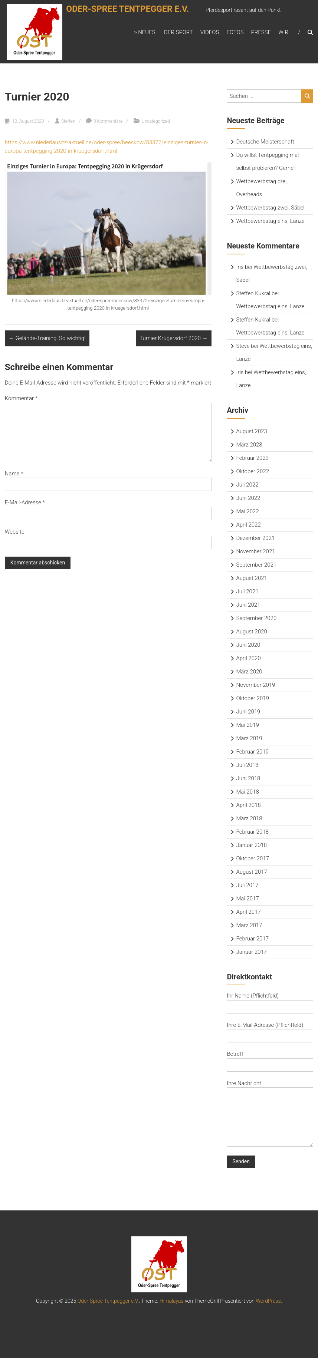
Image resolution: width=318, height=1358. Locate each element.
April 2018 (248, 805)
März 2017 (249, 925)
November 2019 (255, 685)
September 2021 (256, 564)
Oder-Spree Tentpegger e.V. (136, 14)
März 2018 (249, 818)
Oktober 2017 (252, 858)
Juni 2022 (248, 498)
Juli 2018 (247, 765)
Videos (209, 32)
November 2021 (255, 551)
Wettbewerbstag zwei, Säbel (270, 207)
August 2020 (251, 631)
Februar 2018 (252, 831)
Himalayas (172, 1301)
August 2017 (251, 871)
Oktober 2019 (252, 698)
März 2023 (249, 444)
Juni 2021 (248, 604)
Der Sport (178, 32)
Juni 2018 (248, 778)
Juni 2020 (248, 645)
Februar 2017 (252, 938)
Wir (283, 32)
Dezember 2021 (255, 538)
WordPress (268, 1301)
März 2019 (249, 738)
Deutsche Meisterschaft (265, 141)
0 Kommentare (108, 121)
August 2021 (251, 578)
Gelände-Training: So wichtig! (47, 338)
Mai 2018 (247, 791)
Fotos (234, 32)
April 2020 (248, 658)
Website (14, 531)
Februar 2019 (252, 751)
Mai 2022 (247, 511)
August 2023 (251, 431)
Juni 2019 (248, 711)
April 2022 (248, 524)
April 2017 (248, 912)
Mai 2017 (247, 898)
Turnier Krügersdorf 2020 (174, 338)
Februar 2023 (252, 458)
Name (14, 473)
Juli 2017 (247, 885)
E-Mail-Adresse (25, 502)
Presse (261, 32)
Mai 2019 (247, 725)
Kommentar (21, 398)
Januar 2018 (251, 845)
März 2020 (249, 671)
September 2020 (256, 618)
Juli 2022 (247, 484)
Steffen (68, 121)
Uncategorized (156, 121)
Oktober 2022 (252, 471)
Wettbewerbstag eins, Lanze (270, 221)
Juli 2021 (247, 591)
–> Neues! (143, 32)
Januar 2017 (251, 952)
